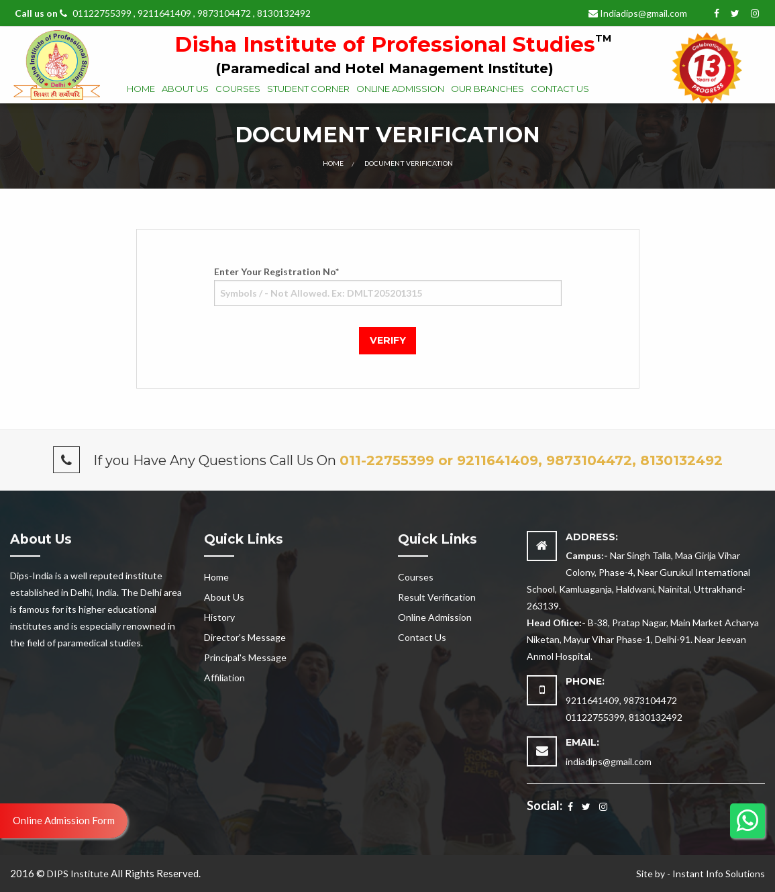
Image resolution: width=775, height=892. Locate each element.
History (219, 617)
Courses (237, 88)
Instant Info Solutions (718, 873)
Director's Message (245, 637)
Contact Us (560, 88)
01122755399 (103, 13)
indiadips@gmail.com (609, 761)
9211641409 (164, 13)
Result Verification (437, 597)
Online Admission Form (64, 820)
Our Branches (487, 88)
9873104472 (224, 13)
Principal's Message (245, 657)
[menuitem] (140, 89)
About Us (185, 88)
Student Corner (308, 88)
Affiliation (224, 677)
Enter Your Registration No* (388, 286)
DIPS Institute (78, 873)
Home (141, 88)
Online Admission (400, 88)
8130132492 (284, 13)
